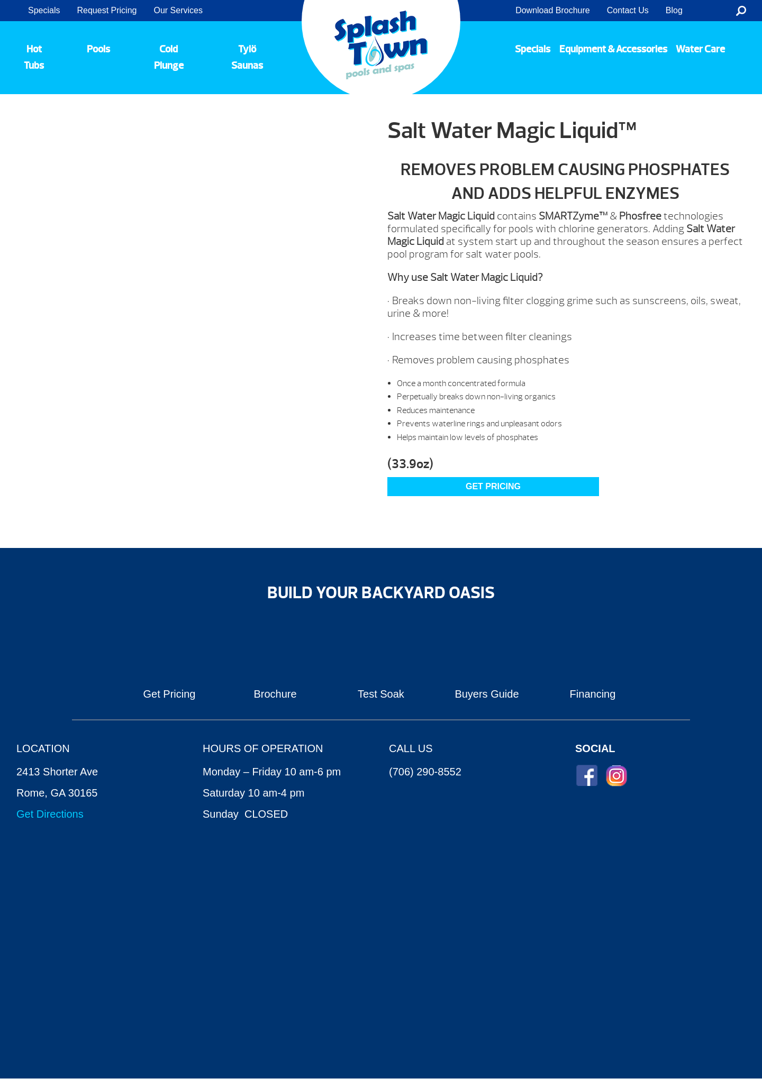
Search (741, 10)
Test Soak (381, 694)
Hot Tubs (34, 57)
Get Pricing (169, 694)
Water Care (700, 49)
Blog (674, 10)
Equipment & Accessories (613, 49)
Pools (98, 49)
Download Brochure (552, 10)
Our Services (177, 10)
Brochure (274, 694)
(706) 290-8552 (425, 772)
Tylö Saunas (247, 57)
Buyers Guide (487, 694)
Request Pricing (107, 10)
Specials (44, 10)
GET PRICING (493, 486)
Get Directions (50, 814)
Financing (593, 694)
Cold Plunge (169, 57)
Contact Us (628, 10)
